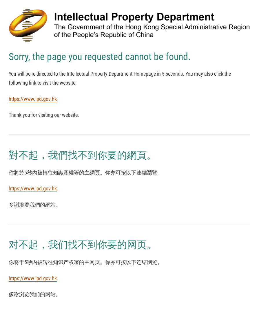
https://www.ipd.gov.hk (33, 99)
